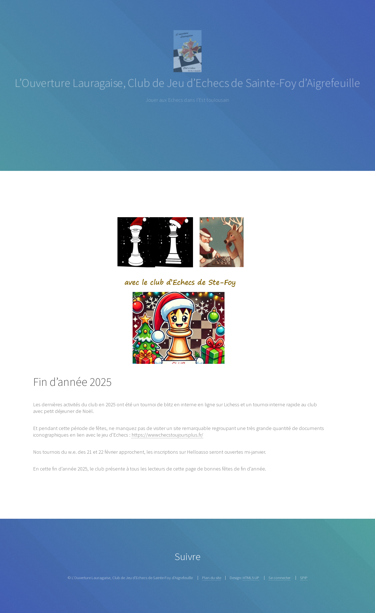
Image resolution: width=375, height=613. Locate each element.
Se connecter (280, 577)
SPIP (303, 577)
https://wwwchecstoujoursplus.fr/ (167, 435)
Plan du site (211, 577)
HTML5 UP (251, 577)
